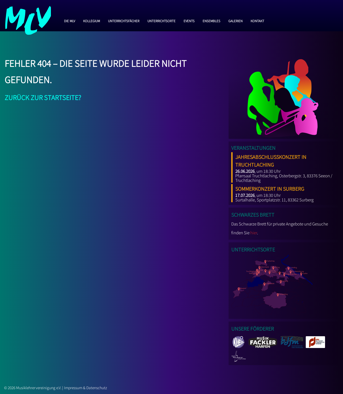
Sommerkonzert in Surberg (269, 188)
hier (253, 233)
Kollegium (91, 20)
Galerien (235, 20)
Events (189, 20)
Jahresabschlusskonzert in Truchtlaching (270, 160)
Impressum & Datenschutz (85, 387)
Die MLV (69, 20)
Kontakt (257, 20)
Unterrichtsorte (161, 20)
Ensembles (211, 20)
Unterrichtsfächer (123, 20)
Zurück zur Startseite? (43, 96)
